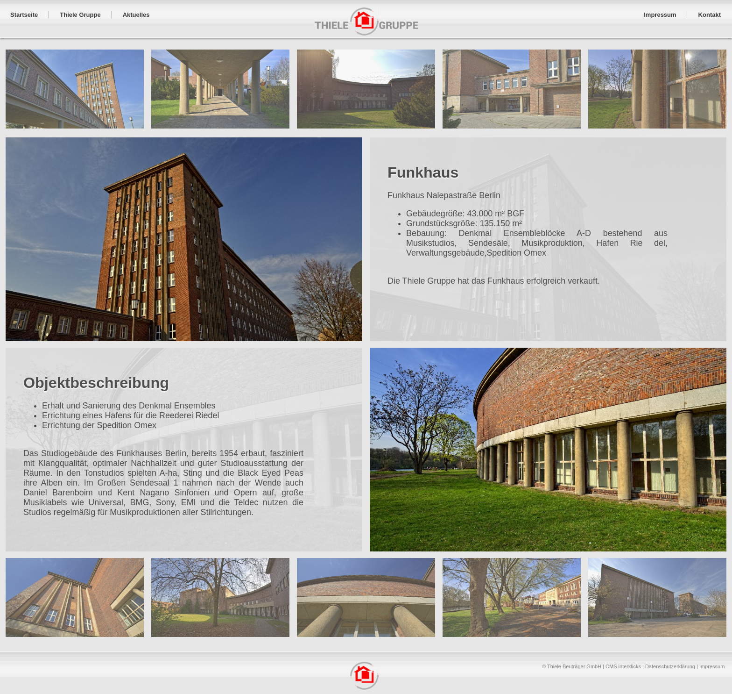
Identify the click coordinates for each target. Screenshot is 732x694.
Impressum (712, 664)
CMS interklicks (623, 664)
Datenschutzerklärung (670, 664)
